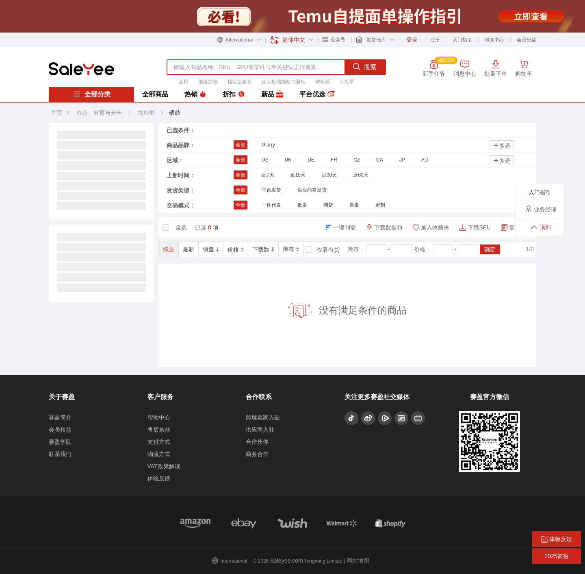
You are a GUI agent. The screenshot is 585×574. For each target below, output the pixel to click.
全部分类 (91, 94)
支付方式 (158, 442)
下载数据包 (388, 227)
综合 (168, 249)
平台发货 (271, 190)
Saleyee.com (286, 560)
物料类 (147, 112)
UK (288, 160)
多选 (502, 145)
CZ (356, 160)
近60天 (360, 175)
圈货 (328, 205)
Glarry (268, 145)
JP (402, 160)
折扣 (234, 94)
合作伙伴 (257, 442)
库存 (291, 249)
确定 (490, 249)
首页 (56, 112)
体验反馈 (158, 478)
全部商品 (155, 94)
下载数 (263, 249)
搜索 (365, 66)
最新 (188, 249)
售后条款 (158, 429)
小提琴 (346, 82)
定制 (380, 205)
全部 (240, 145)
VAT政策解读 (163, 466)
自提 (354, 205)
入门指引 (462, 40)
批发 (302, 205)
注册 (435, 40)
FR (334, 160)
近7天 (268, 175)
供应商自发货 (312, 190)
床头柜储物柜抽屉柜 (284, 82)
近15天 (298, 175)
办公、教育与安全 (99, 112)
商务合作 (257, 454)
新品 (272, 94)
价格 (236, 249)
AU (424, 160)
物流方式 (158, 454)
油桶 (183, 82)
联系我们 (60, 454)
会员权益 (526, 40)
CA (379, 160)
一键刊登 (344, 227)
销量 (211, 249)
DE (311, 160)
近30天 (329, 175)
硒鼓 (174, 112)
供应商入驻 (260, 429)
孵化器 (322, 82)
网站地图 (358, 560)
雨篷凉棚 (208, 82)
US (265, 160)
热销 (195, 94)
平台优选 (316, 94)
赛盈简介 (60, 417)
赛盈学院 (60, 442)
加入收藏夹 (435, 227)
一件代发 (271, 205)
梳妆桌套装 (240, 82)
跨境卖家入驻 (263, 417)
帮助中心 (494, 40)
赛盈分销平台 (81, 68)
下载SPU (479, 227)
